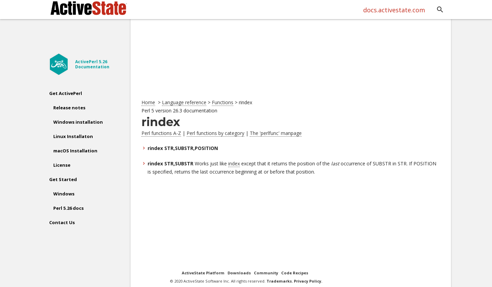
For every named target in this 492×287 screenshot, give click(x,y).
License (61, 165)
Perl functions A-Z (161, 133)
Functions (222, 102)
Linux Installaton (73, 136)
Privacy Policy (307, 281)
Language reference (184, 102)
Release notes (69, 108)
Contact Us (62, 222)
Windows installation (78, 122)
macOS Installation (75, 151)
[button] (440, 9)
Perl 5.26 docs (68, 208)
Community (266, 272)
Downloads (239, 272)
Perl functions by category (215, 133)
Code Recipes (294, 272)
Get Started (63, 179)
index (234, 163)
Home (148, 102)
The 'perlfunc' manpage (276, 133)
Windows (63, 194)
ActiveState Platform (203, 272)
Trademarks (279, 281)
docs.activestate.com (394, 10)
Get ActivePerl (65, 93)
